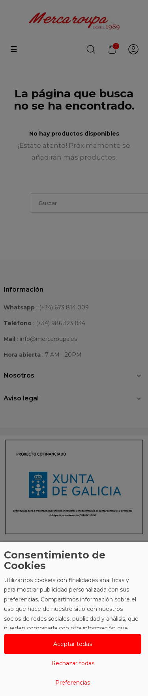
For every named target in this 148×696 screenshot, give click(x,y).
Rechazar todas (72, 663)
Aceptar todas (72, 644)
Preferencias (72, 682)
